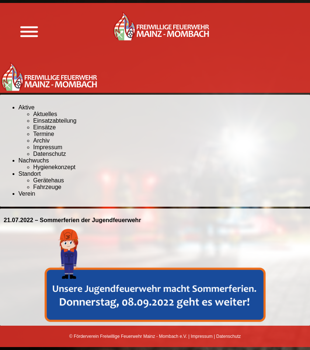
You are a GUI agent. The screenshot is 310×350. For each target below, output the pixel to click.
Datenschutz (49, 154)
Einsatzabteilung (54, 121)
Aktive (26, 107)
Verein (26, 193)
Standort (29, 174)
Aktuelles (45, 114)
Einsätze (44, 127)
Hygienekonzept (54, 167)
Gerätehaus (48, 180)
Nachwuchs (33, 160)
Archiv (41, 140)
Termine (43, 134)
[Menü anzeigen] (29, 32)
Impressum (47, 147)
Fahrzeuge (47, 187)
